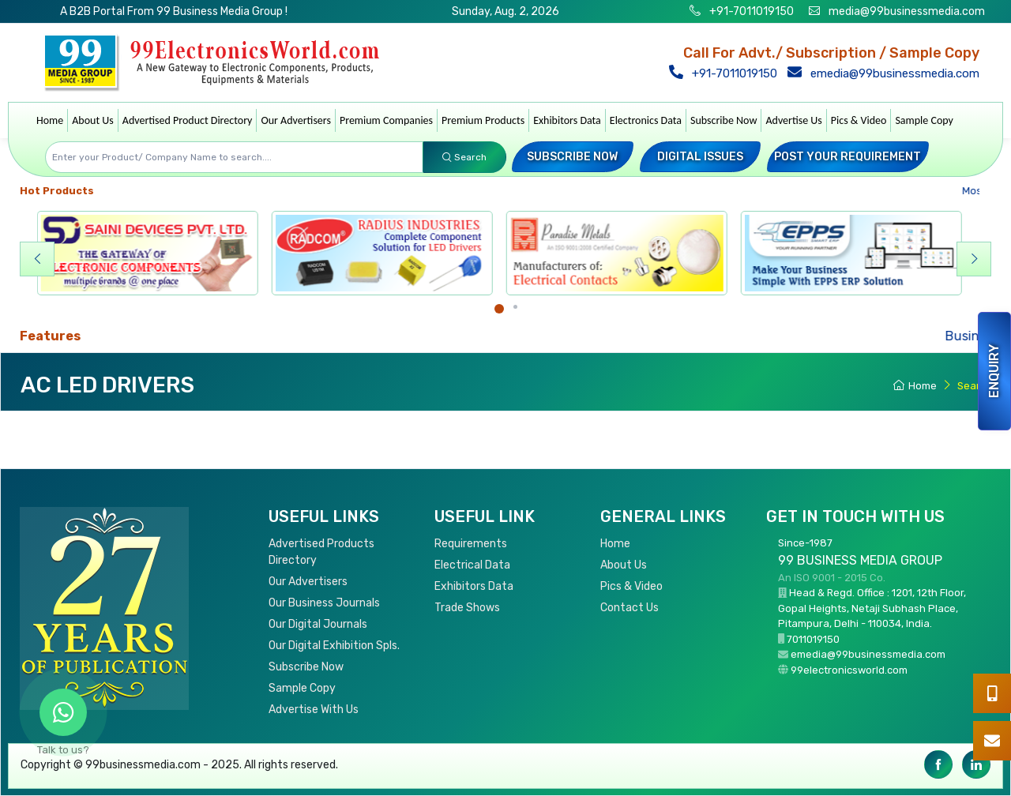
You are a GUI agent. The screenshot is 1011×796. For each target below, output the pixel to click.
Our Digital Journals (318, 624)
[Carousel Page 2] (515, 307)
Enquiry (994, 371)
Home (49, 120)
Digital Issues (700, 156)
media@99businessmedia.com (907, 11)
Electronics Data (646, 120)
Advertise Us (793, 120)
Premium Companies (386, 120)
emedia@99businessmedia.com (886, 73)
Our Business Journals (324, 603)
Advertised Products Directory (321, 552)
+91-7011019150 (750, 11)
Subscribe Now (723, 120)
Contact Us (629, 607)
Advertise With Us (314, 709)
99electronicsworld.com (849, 670)
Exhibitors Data (567, 120)
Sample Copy (924, 120)
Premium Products (483, 120)
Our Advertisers (296, 120)
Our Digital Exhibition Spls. (334, 645)
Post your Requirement (847, 156)
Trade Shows (467, 607)
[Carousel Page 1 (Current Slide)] (499, 309)
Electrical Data (472, 565)
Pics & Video (859, 120)
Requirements (470, 543)
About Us (93, 120)
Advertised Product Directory (187, 120)
